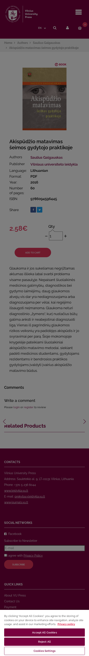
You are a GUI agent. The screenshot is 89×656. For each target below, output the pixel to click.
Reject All (44, 641)
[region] (44, 632)
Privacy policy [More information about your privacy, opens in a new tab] (66, 624)
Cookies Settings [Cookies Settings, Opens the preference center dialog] (44, 650)
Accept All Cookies (44, 632)
